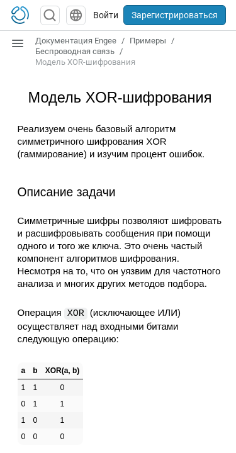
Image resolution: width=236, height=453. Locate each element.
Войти (105, 15)
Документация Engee (75, 40)
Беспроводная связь (75, 51)
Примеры (148, 40)
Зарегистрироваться (175, 15)
